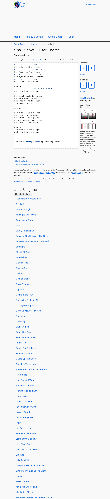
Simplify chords (86, 99)
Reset (82, 75)
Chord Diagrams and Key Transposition (29, 166)
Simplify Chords (39, 60)
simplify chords (31, 142)
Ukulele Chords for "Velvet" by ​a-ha (26, 183)
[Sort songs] (23, 195)
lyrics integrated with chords (44, 174)
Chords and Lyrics (21, 162)
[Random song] (91, 4)
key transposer (77, 174)
